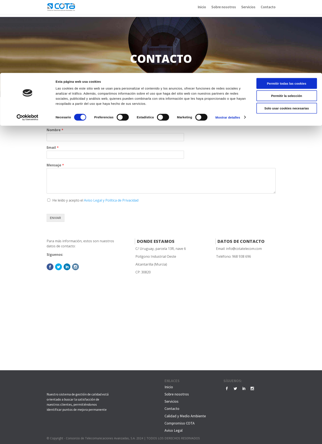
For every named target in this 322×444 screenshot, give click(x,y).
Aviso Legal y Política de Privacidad (111, 200)
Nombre (55, 130)
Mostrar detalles (227, 44)
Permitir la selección (286, 23)
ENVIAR (55, 218)
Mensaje (55, 165)
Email (53, 147)
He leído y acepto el (95, 200)
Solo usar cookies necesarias (286, 35)
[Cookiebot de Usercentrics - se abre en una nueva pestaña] (27, 44)
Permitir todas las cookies (286, 10)
